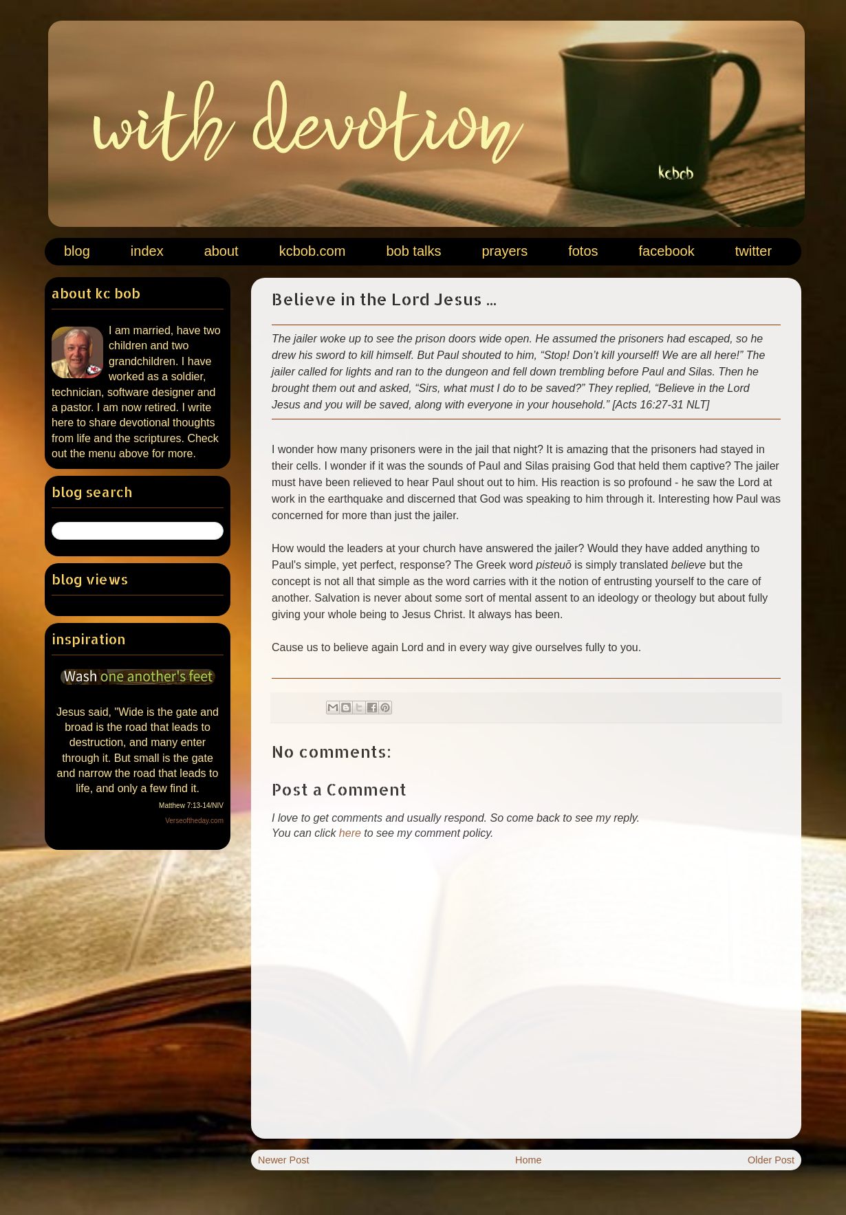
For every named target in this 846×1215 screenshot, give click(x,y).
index (147, 251)
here (350, 833)
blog (77, 251)
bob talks (413, 251)
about (221, 251)
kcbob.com (312, 251)
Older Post (771, 1159)
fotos (583, 251)
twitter (753, 251)
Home (528, 1159)
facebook (667, 251)
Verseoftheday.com (194, 820)
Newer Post (283, 1159)
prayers (504, 251)
